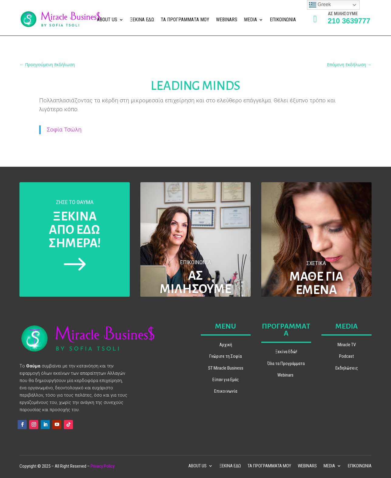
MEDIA (250, 20)
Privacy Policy (103, 466)
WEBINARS (226, 20)
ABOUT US (107, 20)
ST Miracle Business (225, 368)
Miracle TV (347, 344)
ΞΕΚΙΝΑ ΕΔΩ (142, 20)
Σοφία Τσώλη (64, 129)
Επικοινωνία (225, 391)
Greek (320, 5)
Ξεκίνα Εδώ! (286, 351)
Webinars (285, 375)
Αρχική (225, 344)
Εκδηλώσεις (346, 368)
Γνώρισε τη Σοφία (225, 356)
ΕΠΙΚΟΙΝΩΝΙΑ (283, 20)
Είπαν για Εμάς (225, 379)
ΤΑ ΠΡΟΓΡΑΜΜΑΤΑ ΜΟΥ (185, 20)
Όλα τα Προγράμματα (286, 363)
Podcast (346, 356)
